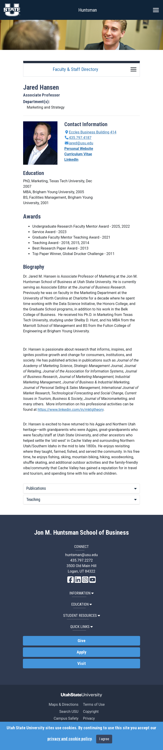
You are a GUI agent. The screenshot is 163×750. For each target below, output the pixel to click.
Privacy (89, 718)
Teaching (81, 499)
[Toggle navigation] (133, 69)
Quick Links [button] (81, 627)
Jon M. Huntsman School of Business (81, 532)
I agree (104, 739)
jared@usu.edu (81, 143)
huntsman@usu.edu (81, 555)
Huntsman (87, 10)
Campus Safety (66, 718)
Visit (81, 663)
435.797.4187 (80, 137)
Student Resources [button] (81, 615)
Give (81, 640)
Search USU (68, 711)
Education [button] (81, 604)
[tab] (81, 488)
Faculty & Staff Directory (75, 69)
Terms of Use (94, 704)
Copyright (90, 711)
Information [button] (81, 593)
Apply (81, 652)
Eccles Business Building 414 (92, 132)
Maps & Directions (64, 704)
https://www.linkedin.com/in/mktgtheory (70, 409)
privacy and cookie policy (69, 738)
